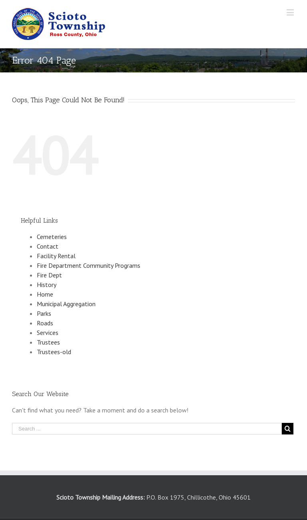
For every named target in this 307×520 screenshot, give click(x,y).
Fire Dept (49, 275)
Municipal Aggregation (66, 304)
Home (45, 294)
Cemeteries (52, 237)
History (46, 285)
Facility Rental (56, 256)
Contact (47, 246)
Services (47, 333)
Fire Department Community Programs (88, 265)
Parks (44, 313)
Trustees (48, 342)
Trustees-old (54, 352)
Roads (45, 323)
